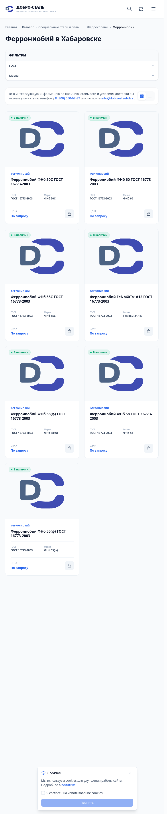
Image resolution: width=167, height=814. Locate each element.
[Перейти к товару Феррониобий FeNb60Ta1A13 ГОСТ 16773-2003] (121, 285)
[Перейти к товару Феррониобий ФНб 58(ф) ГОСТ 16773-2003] (42, 402)
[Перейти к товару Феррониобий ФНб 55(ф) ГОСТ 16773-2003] (42, 519)
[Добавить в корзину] (69, 213)
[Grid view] (142, 96)
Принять (87, 802)
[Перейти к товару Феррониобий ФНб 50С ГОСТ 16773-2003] (42, 168)
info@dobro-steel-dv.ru (118, 98)
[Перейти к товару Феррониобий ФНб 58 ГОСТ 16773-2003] (121, 402)
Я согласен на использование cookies (75, 793)
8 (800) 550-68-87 (67, 98)
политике (68, 785)
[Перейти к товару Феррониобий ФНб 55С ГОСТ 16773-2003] (42, 285)
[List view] (150, 96)
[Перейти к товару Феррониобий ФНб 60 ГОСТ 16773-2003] (121, 168)
